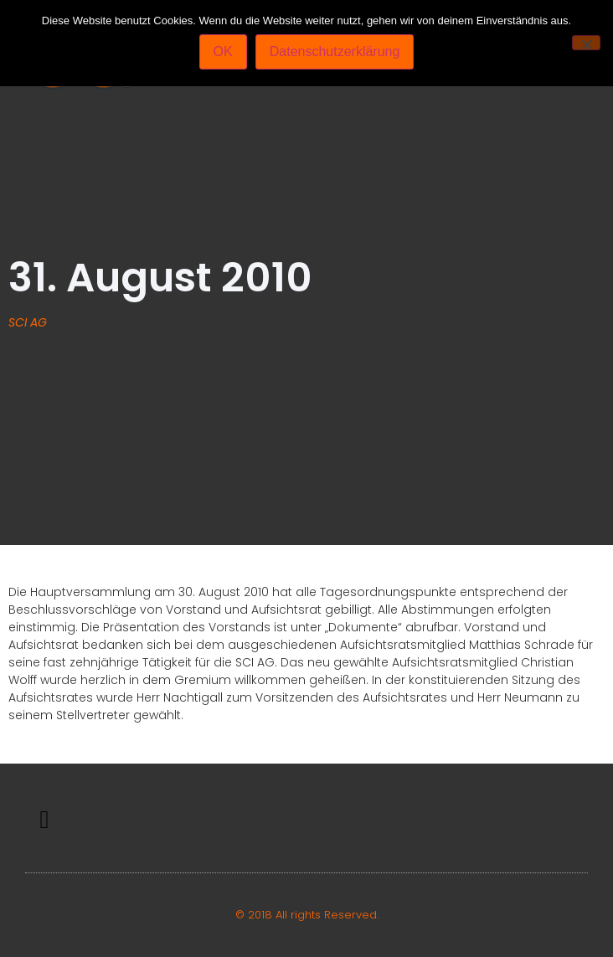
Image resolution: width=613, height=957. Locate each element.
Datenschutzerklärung (335, 51)
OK (223, 51)
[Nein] (586, 42)
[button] (44, 820)
